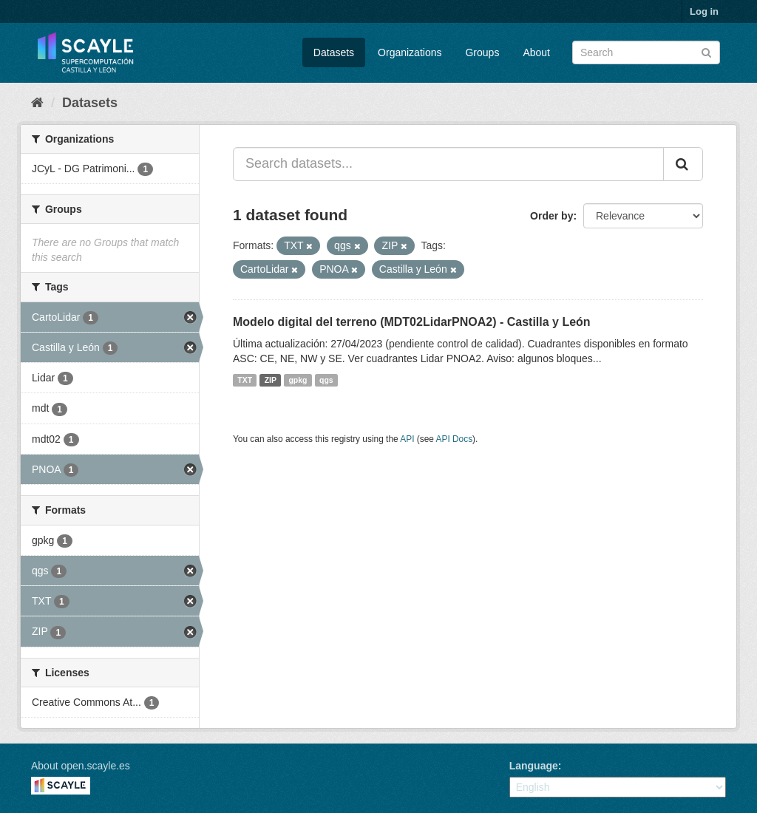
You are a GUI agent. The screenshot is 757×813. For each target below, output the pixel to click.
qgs (326, 379)
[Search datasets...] (448, 164)
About (536, 52)
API (407, 439)
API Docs (454, 439)
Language (533, 766)
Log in (704, 11)
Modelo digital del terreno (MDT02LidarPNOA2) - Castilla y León (412, 322)
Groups (482, 52)
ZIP (270, 379)
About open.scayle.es (80, 766)
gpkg (297, 379)
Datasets (333, 52)
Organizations (409, 52)
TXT (244, 379)
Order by (551, 216)
